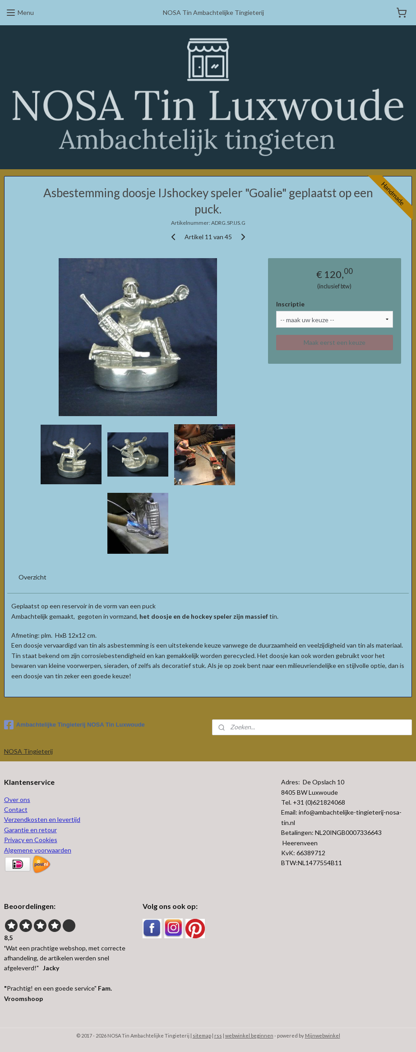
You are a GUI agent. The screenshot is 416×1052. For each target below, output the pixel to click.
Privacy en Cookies (30, 839)
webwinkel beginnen (249, 1035)
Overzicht (32, 577)
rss (218, 1035)
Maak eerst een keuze (334, 342)
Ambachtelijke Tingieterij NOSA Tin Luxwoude (74, 724)
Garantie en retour (30, 830)
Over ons (17, 799)
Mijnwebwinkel (322, 1035)
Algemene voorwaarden (37, 850)
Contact (16, 809)
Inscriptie (290, 303)
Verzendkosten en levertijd (42, 819)
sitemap (202, 1035)
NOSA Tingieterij (28, 751)
